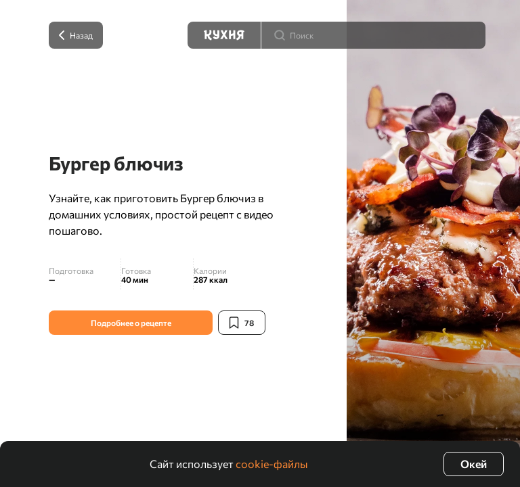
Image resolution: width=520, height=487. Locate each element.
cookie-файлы (272, 463)
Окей (473, 463)
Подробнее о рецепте (131, 322)
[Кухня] (224, 35)
